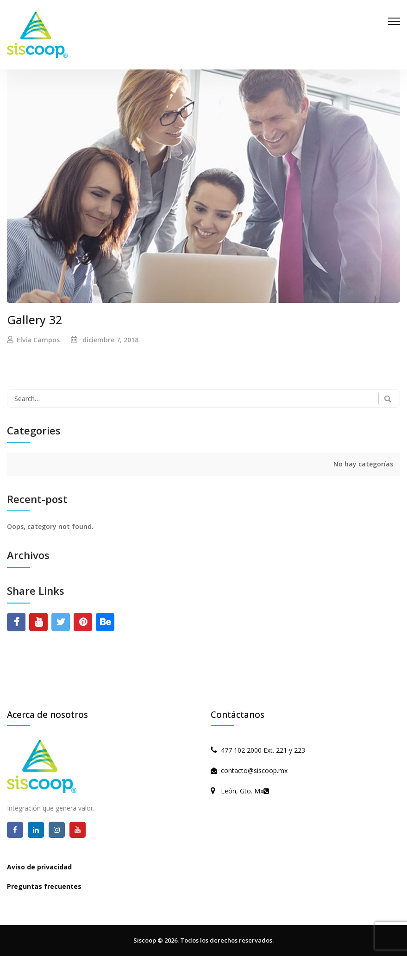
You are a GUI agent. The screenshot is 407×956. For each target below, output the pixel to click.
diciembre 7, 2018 (110, 339)
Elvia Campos (38, 339)
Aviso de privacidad (39, 866)
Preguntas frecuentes (44, 886)
